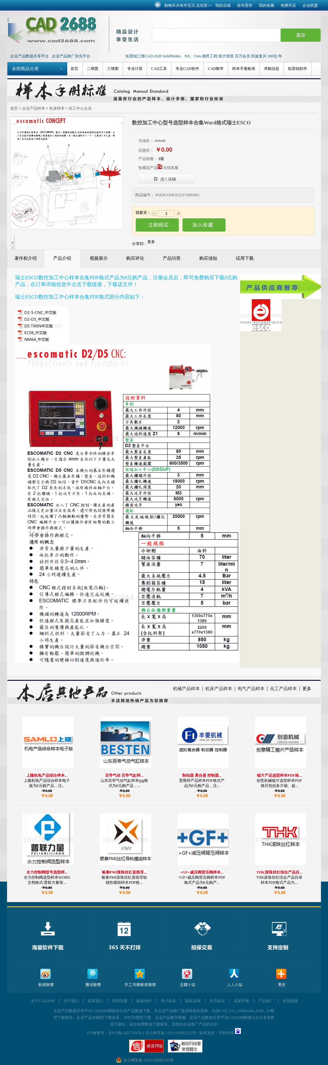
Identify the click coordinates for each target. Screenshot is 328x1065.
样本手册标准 (243, 68)
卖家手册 (241, 1001)
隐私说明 (193, 1001)
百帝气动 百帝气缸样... (124, 775)
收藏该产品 (150, 167)
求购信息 (271, 68)
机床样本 (57, 108)
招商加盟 (119, 1001)
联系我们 (95, 1001)
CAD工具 (159, 68)
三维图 (113, 68)
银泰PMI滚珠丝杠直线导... (124, 872)
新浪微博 (46, 978)
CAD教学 (216, 68)
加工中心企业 (80, 108)
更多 (306, 688)
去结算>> (204, 5)
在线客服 (170, 167)
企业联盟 (310, 5)
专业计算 (135, 68)
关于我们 (71, 1001)
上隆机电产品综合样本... (47, 775)
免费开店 (288, 5)
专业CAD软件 (187, 68)
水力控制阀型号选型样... (47, 872)
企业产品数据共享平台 (29, 56)
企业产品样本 (33, 108)
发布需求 (244, 5)
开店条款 (217, 1001)
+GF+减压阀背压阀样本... (201, 872)
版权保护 (144, 1001)
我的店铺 (223, 5)
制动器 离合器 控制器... (202, 775)
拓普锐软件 (297, 68)
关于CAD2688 (42, 1001)
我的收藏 (266, 5)
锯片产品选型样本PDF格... (279, 775)
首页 (74, 68)
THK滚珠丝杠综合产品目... (279, 872)
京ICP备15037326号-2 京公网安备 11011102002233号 (152, 1033)
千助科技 (226, 1033)
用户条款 (168, 1001)
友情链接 (290, 1001)
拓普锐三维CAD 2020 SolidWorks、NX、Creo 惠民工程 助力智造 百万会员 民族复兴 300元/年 (204, 56)
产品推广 (266, 1001)
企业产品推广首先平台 (71, 56)
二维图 (92, 68)
